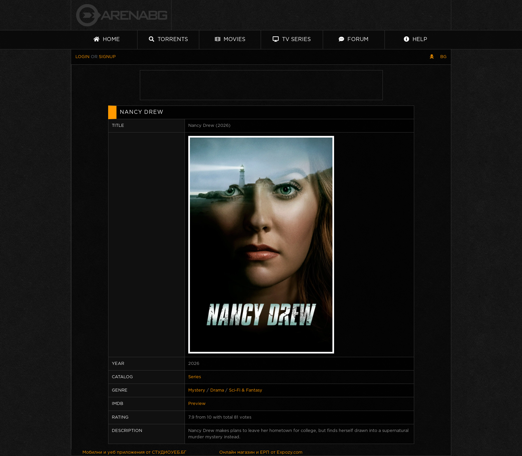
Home (106, 39)
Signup (107, 57)
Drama (217, 390)
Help (415, 39)
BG (443, 57)
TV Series (292, 39)
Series (194, 377)
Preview (197, 404)
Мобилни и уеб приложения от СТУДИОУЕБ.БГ (134, 452)
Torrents (168, 39)
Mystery (196, 390)
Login (82, 57)
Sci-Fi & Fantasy (245, 390)
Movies (230, 39)
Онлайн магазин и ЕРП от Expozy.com (260, 452)
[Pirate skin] (432, 57)
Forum (353, 39)
